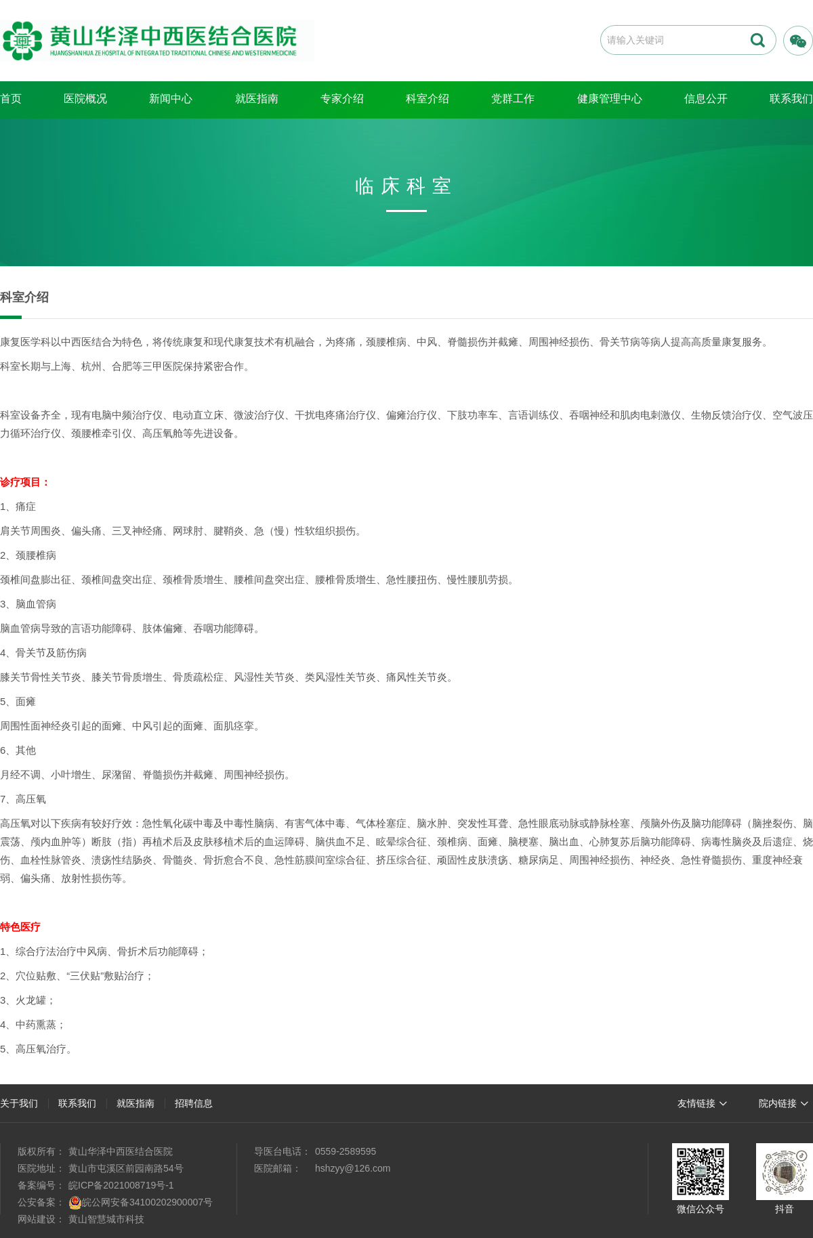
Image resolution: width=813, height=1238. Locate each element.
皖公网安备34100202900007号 (147, 1202)
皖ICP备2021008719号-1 (121, 1185)
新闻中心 (170, 98)
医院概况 (85, 98)
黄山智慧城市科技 (106, 1219)
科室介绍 (427, 98)
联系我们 (77, 1103)
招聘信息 (194, 1103)
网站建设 (37, 1219)
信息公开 (706, 98)
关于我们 (19, 1103)
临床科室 (406, 185)
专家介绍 (342, 98)
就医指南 (256, 98)
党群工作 (513, 98)
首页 (11, 98)
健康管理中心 (609, 98)
